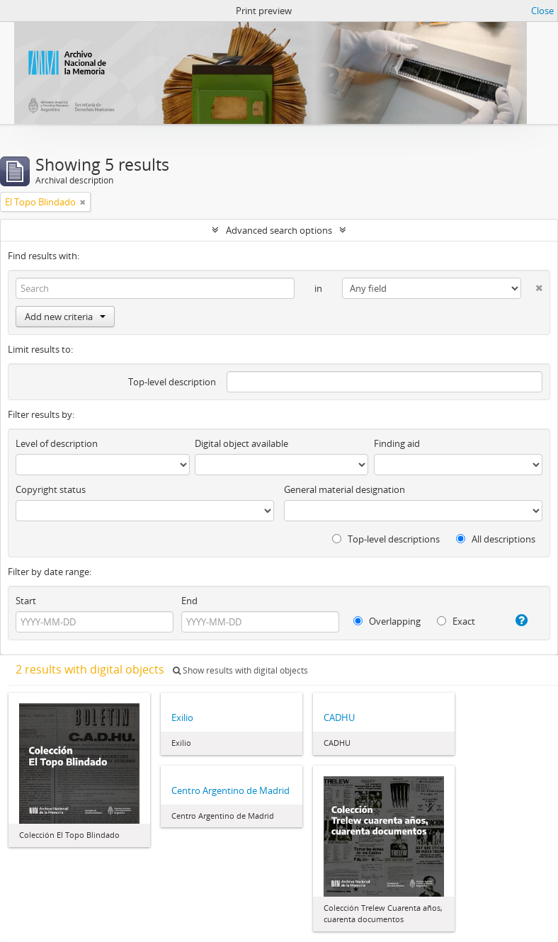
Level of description (57, 443)
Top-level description (172, 381)
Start (26, 600)
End (189, 600)
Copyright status (51, 489)
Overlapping (387, 621)
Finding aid (397, 443)
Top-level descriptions (386, 539)
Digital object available (241, 443)
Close (542, 10)
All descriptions (495, 539)
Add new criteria (65, 316)
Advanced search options (279, 230)
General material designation (344, 489)
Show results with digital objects (240, 670)
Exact (456, 621)
